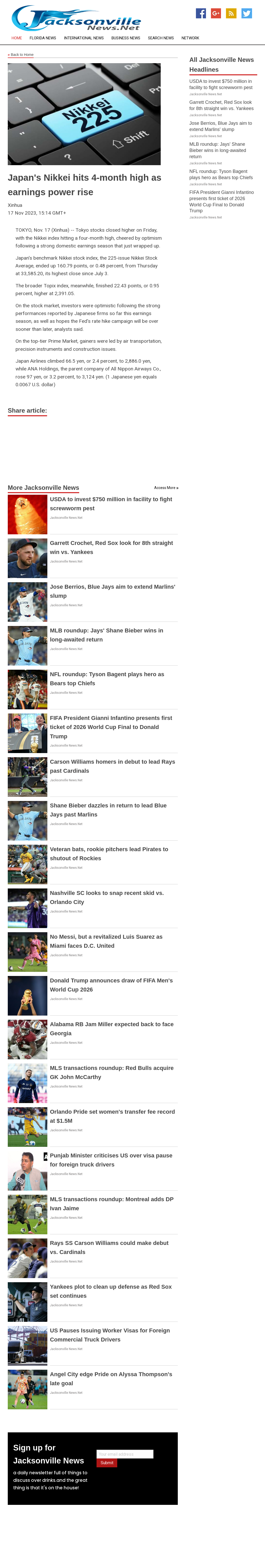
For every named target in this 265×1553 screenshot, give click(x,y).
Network (190, 38)
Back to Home (21, 54)
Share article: (27, 410)
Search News (161, 38)
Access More (164, 488)
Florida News (43, 38)
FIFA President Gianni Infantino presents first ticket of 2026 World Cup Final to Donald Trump (111, 727)
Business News (126, 38)
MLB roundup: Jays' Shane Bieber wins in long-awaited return (217, 150)
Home (17, 38)
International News (84, 38)
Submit (107, 1462)
